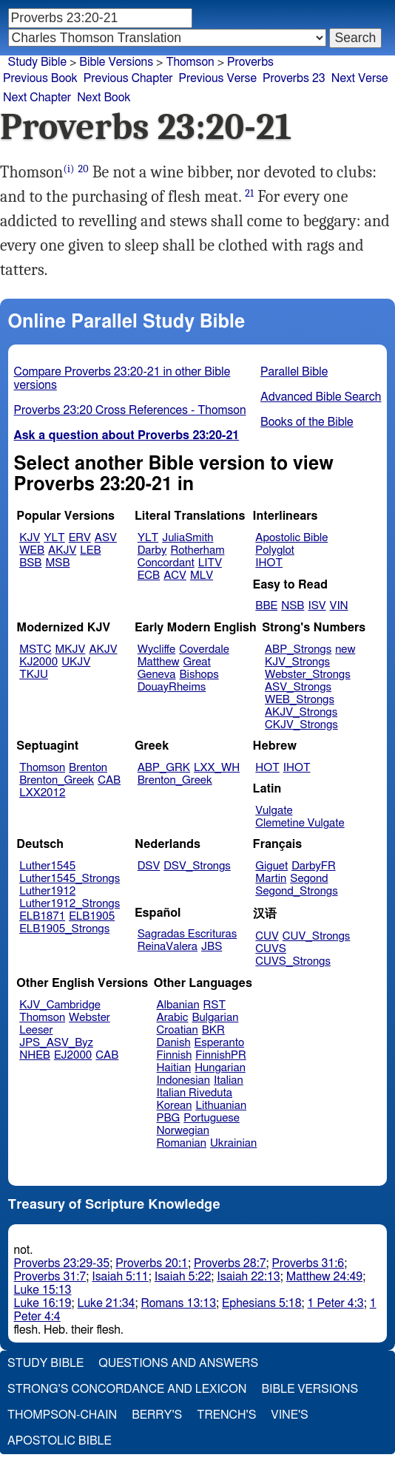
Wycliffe (156, 649)
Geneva (157, 674)
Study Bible (37, 62)
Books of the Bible (307, 422)
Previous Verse (218, 78)
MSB (57, 563)
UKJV (75, 662)
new (345, 649)
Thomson (190, 62)
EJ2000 (73, 1055)
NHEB (34, 1055)
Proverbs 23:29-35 (62, 1263)
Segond (309, 878)
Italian (228, 1080)
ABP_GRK (164, 767)
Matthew (159, 662)
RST (214, 1005)
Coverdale (204, 649)
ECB (149, 575)
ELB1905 (92, 916)
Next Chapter (37, 97)
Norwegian (183, 1130)
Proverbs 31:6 (308, 1263)
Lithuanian (220, 1105)
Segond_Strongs (296, 891)
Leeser (36, 1030)
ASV (106, 537)
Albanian (178, 1005)
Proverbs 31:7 (50, 1277)
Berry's (157, 1415)
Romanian (181, 1143)
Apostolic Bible (59, 1441)
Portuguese (211, 1118)
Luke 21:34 (106, 1303)
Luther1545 (47, 866)
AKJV (62, 550)
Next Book (103, 97)
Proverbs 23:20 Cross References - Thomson (130, 410)
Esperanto (220, 1042)
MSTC (35, 649)
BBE (266, 605)
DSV (149, 866)
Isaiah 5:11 (120, 1277)
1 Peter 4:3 (336, 1303)
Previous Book (40, 78)
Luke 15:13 (43, 1290)
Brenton (88, 767)
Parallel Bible (294, 372)
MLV (201, 575)
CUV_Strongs (316, 936)
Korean (174, 1105)
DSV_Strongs (197, 866)
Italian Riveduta (194, 1093)
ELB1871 (42, 916)
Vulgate (273, 810)
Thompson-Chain (62, 1415)
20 (83, 169)
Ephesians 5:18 (261, 1303)
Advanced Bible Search (320, 397)
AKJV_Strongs (301, 712)
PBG (168, 1118)
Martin (270, 878)
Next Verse (359, 78)
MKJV (70, 649)
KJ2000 (38, 662)
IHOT (269, 563)
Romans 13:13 (178, 1303)
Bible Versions (116, 62)
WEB (31, 550)
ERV (80, 537)
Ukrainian (233, 1143)
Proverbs (250, 62)
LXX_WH (217, 767)
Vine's (289, 1415)
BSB (30, 563)
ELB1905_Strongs (64, 928)
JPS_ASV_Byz (56, 1042)
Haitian (174, 1067)
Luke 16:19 (43, 1303)
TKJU (33, 674)
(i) (68, 169)
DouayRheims (172, 687)
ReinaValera (168, 946)
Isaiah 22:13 (248, 1277)
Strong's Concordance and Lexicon (126, 1389)
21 (249, 193)
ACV (174, 575)
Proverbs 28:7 (230, 1263)
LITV (210, 563)
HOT (267, 767)
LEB (90, 550)
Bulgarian (215, 1017)
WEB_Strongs (299, 699)
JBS (211, 946)
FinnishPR (220, 1055)
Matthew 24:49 (324, 1277)
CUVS (270, 948)
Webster (89, 1017)
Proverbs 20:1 (151, 1263)
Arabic (173, 1017)
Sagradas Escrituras (187, 934)
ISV (316, 605)
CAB (109, 780)
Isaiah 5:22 (183, 1277)
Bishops (198, 674)
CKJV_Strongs (301, 724)
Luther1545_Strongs (69, 878)
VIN (339, 605)
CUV (267, 936)
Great (197, 662)
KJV (29, 537)
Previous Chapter (128, 78)
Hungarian (220, 1067)
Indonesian (184, 1080)
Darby (152, 550)
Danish (174, 1042)
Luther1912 (47, 891)
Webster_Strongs (308, 674)
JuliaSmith (187, 537)
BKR (213, 1030)
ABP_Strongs (298, 649)
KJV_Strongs (297, 662)
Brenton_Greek (56, 780)
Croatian (177, 1030)
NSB (292, 605)
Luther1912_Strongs (69, 903)
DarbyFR (313, 866)
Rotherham (197, 550)
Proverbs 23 (294, 78)
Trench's (226, 1415)
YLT (54, 537)
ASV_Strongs (298, 687)
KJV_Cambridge (60, 1005)
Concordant (166, 563)
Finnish (174, 1055)
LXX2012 (42, 792)
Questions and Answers (178, 1363)
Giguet (271, 866)
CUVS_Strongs (293, 961)
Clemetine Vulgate (299, 823)
